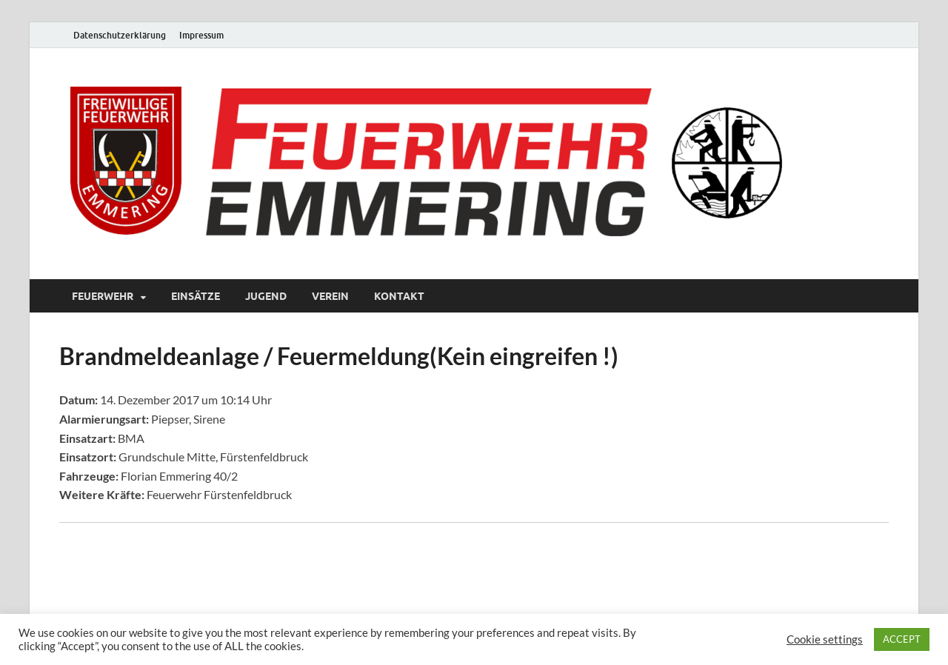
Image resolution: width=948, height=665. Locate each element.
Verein (330, 296)
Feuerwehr (102, 296)
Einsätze (195, 296)
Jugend (266, 296)
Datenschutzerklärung (119, 35)
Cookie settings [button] (825, 639)
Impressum (201, 35)
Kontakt (399, 296)
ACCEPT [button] (902, 639)
